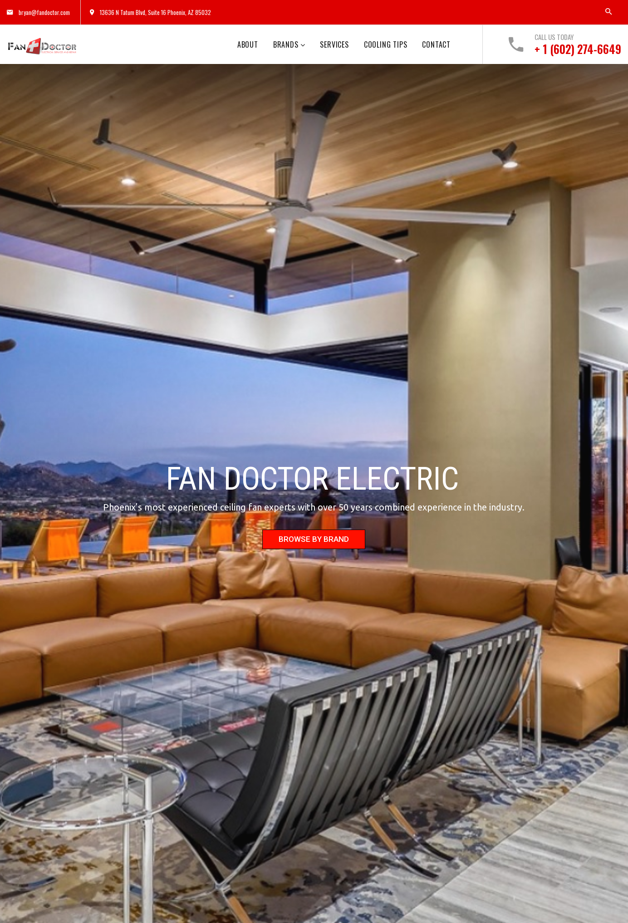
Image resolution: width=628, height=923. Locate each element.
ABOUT (247, 44)
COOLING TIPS (385, 44)
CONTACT (436, 44)
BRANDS (286, 44)
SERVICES (334, 44)
